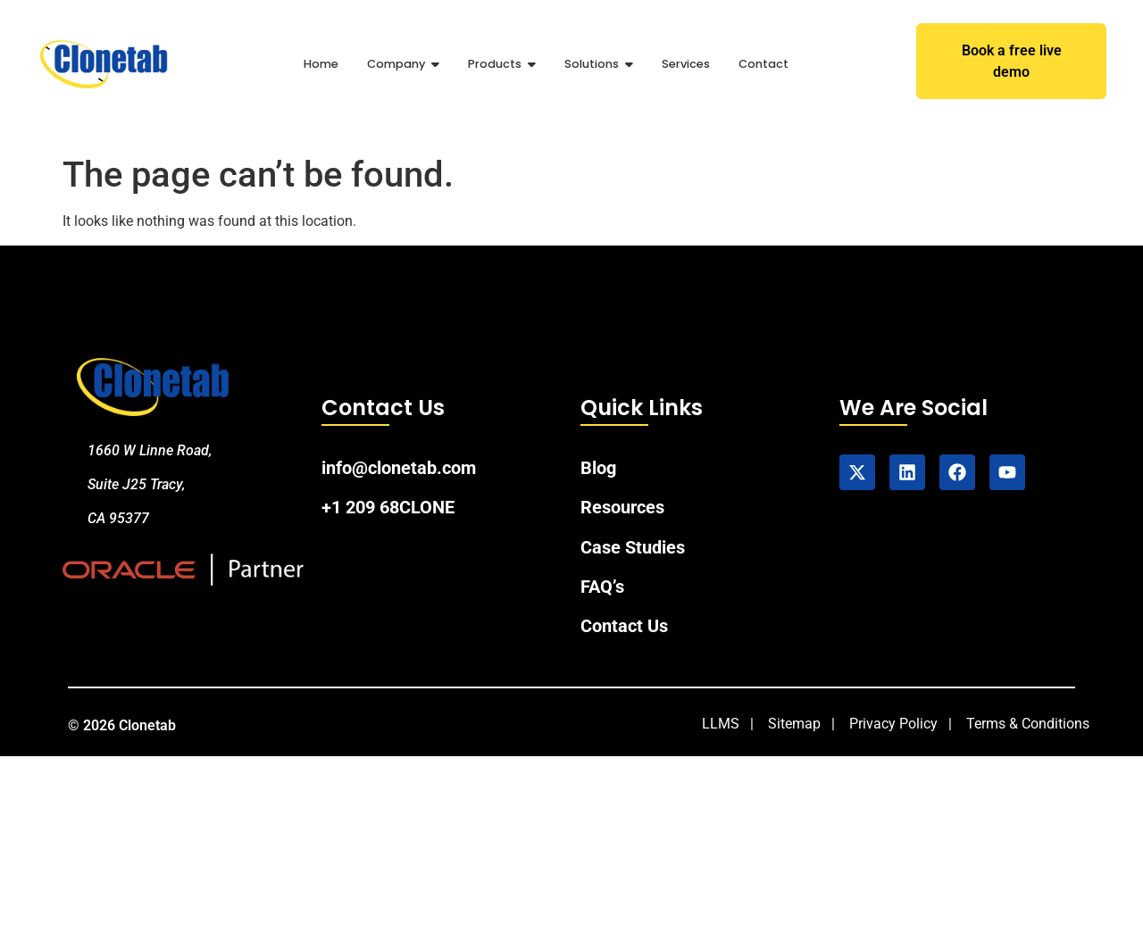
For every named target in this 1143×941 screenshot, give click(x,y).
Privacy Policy (893, 723)
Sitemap (794, 723)
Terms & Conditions (1027, 723)
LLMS (720, 723)
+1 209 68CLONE (388, 508)
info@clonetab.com (398, 468)
